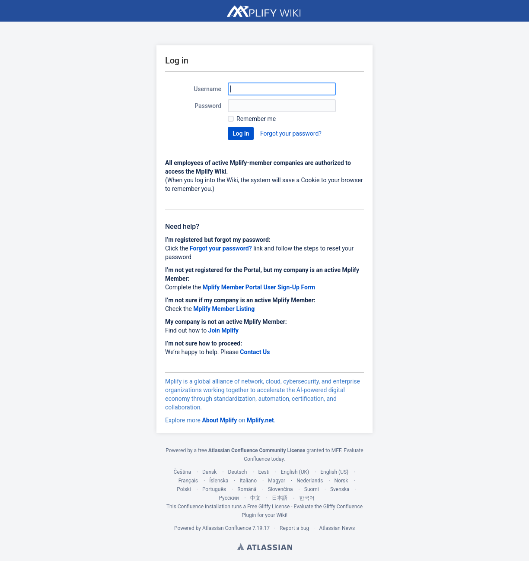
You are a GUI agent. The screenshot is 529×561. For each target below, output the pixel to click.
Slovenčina (280, 489)
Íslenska (218, 481)
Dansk (209, 472)
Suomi (311, 489)
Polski (184, 489)
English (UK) (295, 472)
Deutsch (237, 472)
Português (214, 489)
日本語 (279, 498)
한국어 (307, 498)
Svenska (340, 489)
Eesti (264, 472)
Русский (229, 498)
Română (246, 489)
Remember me (256, 118)
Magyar (276, 481)
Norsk (341, 481)
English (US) (334, 472)
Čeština (182, 472)
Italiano (248, 481)
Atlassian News (337, 528)
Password (207, 105)
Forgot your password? (291, 133)
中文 (255, 498)
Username (207, 89)
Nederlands (309, 481)
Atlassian (264, 546)
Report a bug (294, 528)
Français (188, 481)
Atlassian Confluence (226, 528)
